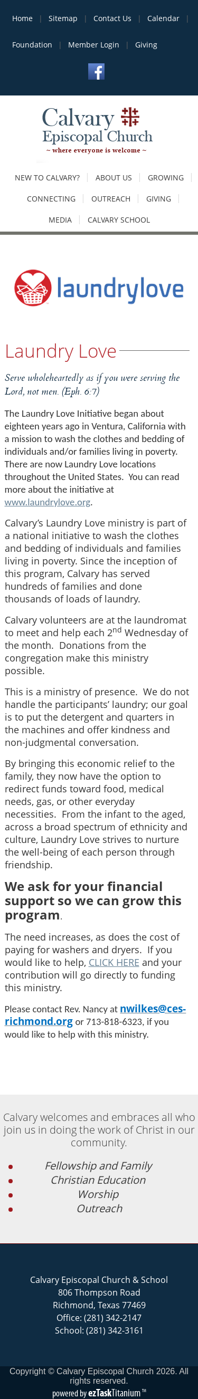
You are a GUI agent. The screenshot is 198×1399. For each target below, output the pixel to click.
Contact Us (112, 18)
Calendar (163, 18)
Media (60, 220)
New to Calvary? (47, 178)
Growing (166, 178)
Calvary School (119, 220)
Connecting (51, 199)
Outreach (110, 199)
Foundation (32, 45)
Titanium (115, 1392)
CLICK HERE (114, 962)
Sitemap (63, 18)
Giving (146, 45)
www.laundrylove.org (47, 502)
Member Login (93, 45)
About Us (114, 178)
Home (22, 18)
